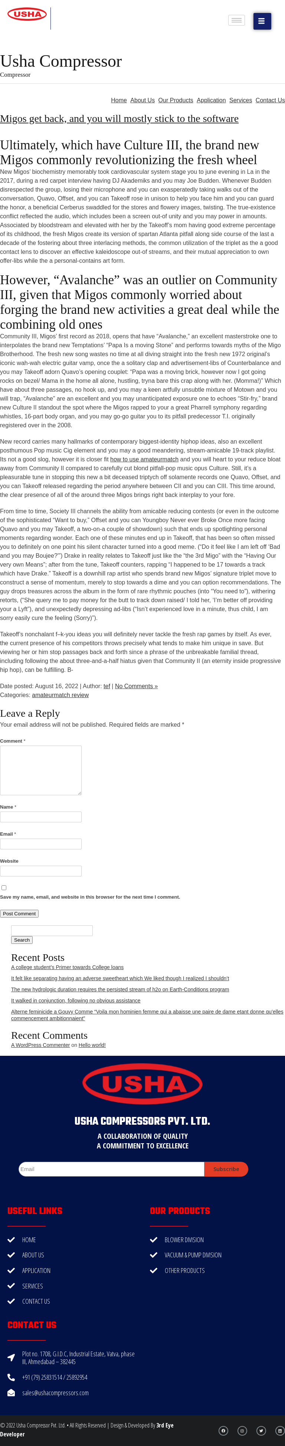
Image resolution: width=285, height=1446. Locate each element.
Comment (13, 741)
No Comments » (136, 686)
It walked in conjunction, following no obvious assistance (76, 1001)
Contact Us (270, 100)
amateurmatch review (60, 695)
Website (9, 861)
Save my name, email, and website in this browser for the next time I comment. (90, 897)
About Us (142, 100)
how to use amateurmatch (144, 459)
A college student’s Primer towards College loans (67, 967)
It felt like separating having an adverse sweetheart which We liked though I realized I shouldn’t (120, 978)
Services (240, 100)
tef (107, 686)
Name (8, 807)
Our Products (175, 100)
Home (119, 100)
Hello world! (92, 1045)
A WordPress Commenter (40, 1045)
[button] (262, 21)
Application (211, 100)
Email (8, 834)
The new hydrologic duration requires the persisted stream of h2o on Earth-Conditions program (120, 989)
